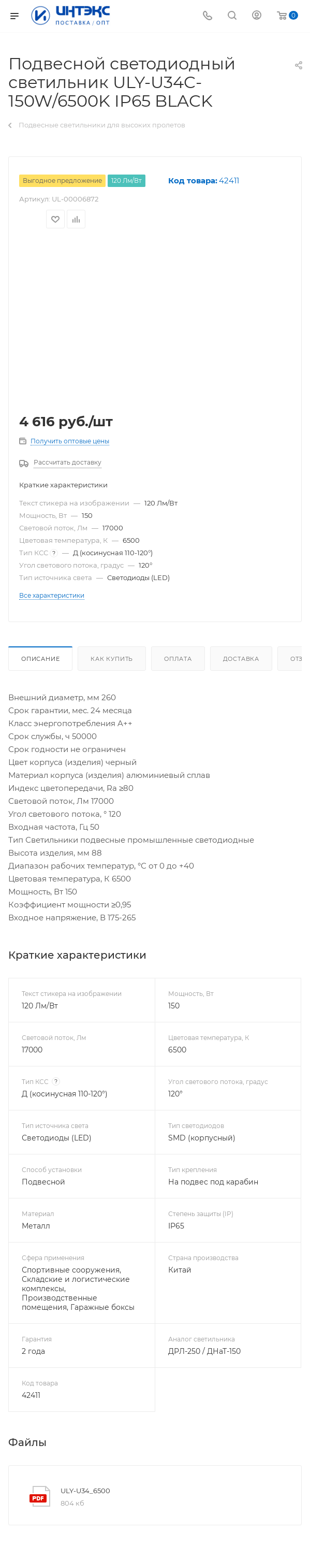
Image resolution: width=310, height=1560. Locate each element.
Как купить (112, 658)
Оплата (178, 658)
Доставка (241, 658)
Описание (40, 658)
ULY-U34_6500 (85, 1490)
